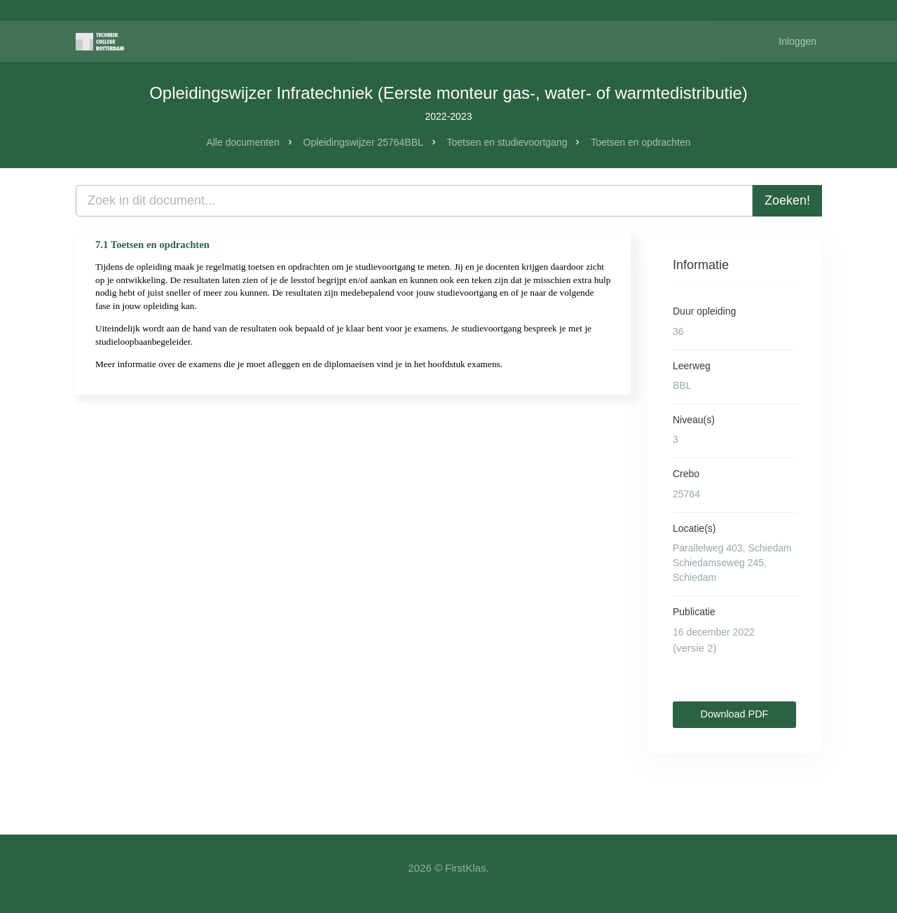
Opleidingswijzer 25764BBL (363, 142)
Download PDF (735, 714)
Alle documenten (242, 142)
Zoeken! (787, 200)
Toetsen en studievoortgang (506, 142)
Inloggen (797, 41)
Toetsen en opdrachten (640, 142)
